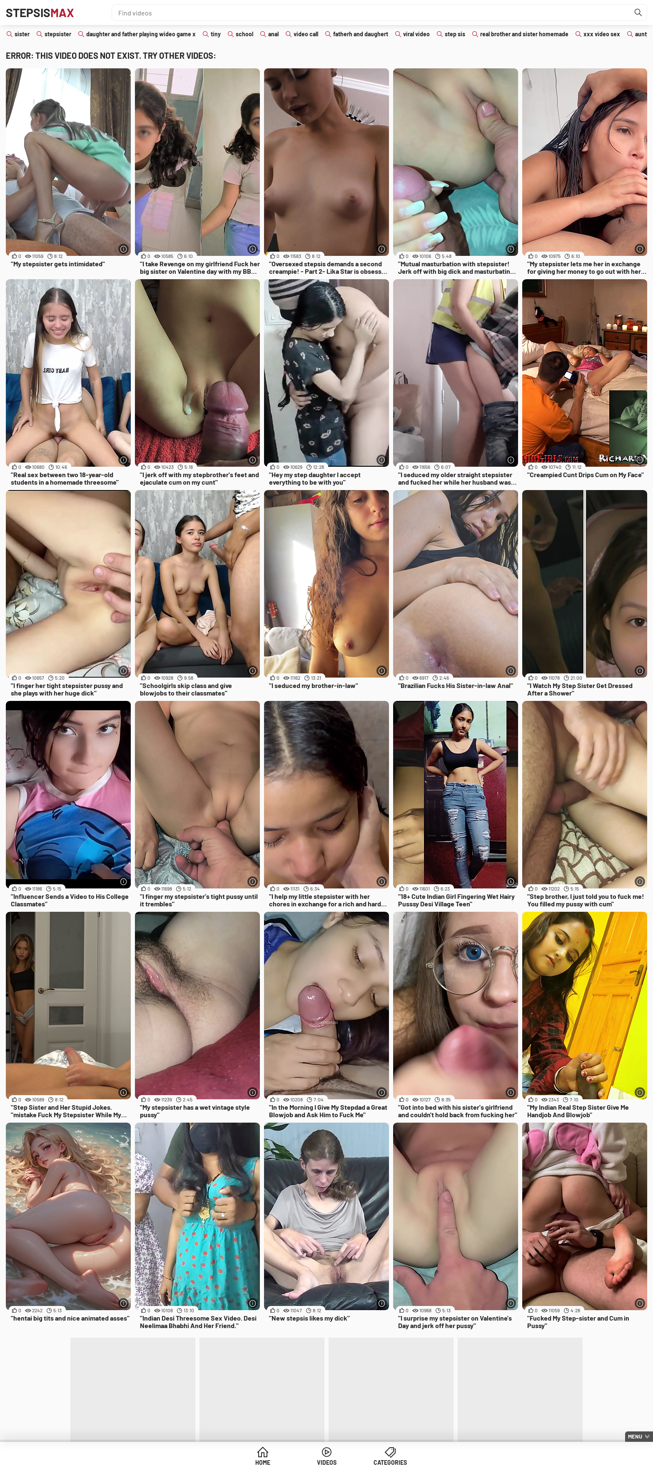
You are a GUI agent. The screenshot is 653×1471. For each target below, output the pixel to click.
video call (306, 34)
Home (262, 1462)
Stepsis (40, 12)
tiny (216, 34)
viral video (416, 34)
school (244, 34)
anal (273, 34)
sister (22, 34)
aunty (642, 34)
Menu (635, 1436)
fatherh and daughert (360, 34)
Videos (326, 1462)
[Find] (638, 12)
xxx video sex (601, 34)
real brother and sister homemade (524, 34)
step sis (455, 34)
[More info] (123, 249)
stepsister (58, 34)
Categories (390, 1462)
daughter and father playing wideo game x (141, 34)
